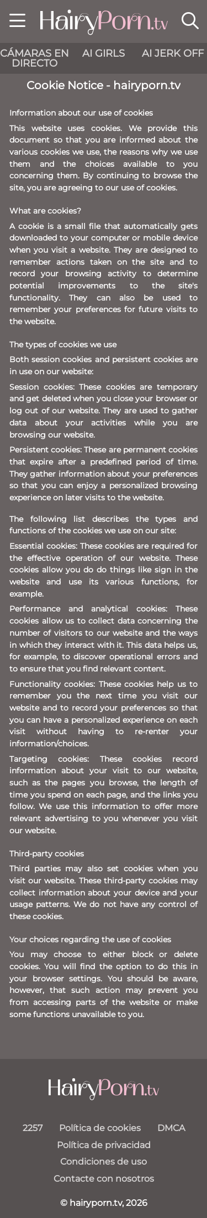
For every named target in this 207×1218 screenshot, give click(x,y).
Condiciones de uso (103, 1161)
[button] (17, 22)
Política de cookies (100, 1128)
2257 (33, 1128)
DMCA (171, 1128)
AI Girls (103, 53)
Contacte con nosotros (104, 1178)
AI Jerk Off (173, 53)
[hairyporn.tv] (104, 1089)
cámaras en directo (34, 58)
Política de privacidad (104, 1145)
